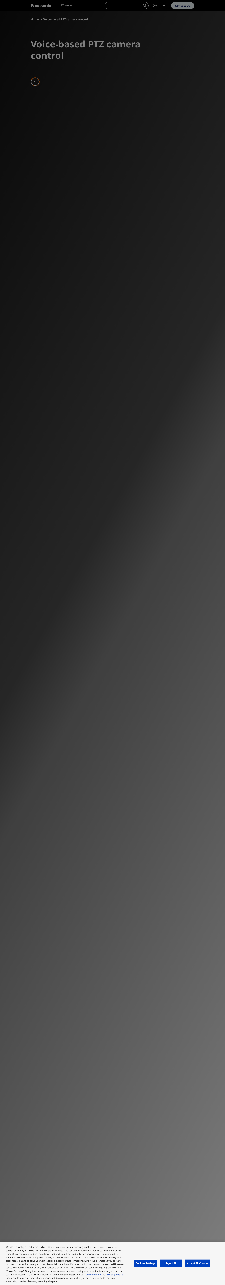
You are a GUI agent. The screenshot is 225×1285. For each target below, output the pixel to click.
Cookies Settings (145, 1263)
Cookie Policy (93, 1274)
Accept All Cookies (197, 1263)
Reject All (171, 1263)
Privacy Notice (115, 1274)
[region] (112, 1263)
